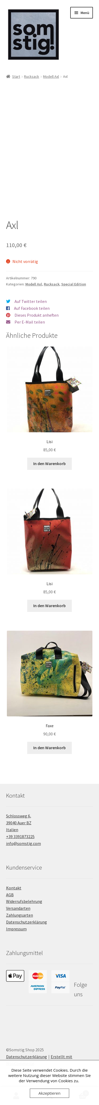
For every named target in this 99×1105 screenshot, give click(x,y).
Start (16, 76)
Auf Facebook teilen (32, 308)
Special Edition (73, 284)
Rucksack (31, 76)
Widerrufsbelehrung (24, 901)
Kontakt (13, 887)
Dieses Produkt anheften (37, 315)
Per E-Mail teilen (30, 322)
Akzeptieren (49, 1093)
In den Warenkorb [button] (49, 463)
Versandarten (18, 908)
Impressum (16, 928)
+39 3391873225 (20, 836)
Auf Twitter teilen (31, 301)
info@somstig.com (23, 843)
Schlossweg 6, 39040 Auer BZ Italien (18, 822)
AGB (10, 894)
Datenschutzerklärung (26, 922)
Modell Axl (51, 76)
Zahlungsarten (19, 915)
